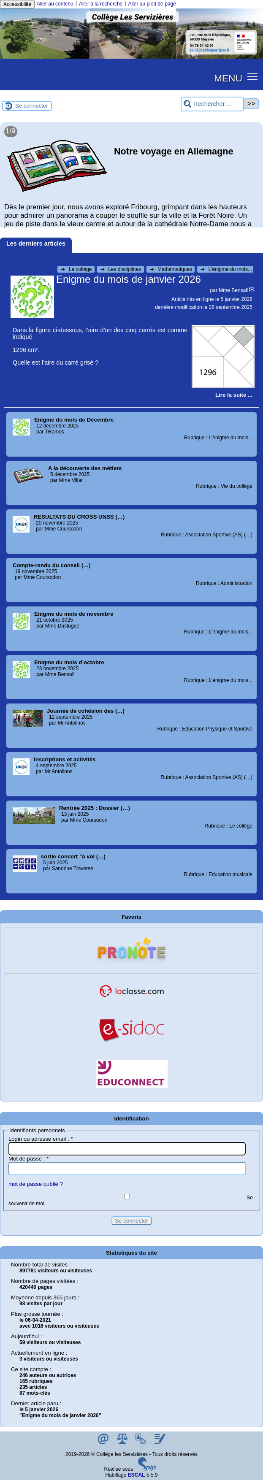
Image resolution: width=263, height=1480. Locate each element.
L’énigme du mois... (226, 269)
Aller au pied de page (152, 4)
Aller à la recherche (100, 4)
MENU (228, 78)
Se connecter (31, 106)
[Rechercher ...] (212, 104)
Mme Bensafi (233, 290)
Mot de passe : (28, 1158)
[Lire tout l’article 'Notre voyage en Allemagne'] (131, 179)
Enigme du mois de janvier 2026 (128, 279)
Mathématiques (172, 269)
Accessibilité (17, 4)
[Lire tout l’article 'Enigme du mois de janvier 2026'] (233, 395)
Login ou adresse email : (40, 1139)
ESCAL (136, 1475)
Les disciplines (121, 269)
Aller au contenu (55, 4)
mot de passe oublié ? (35, 1184)
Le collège (77, 269)
